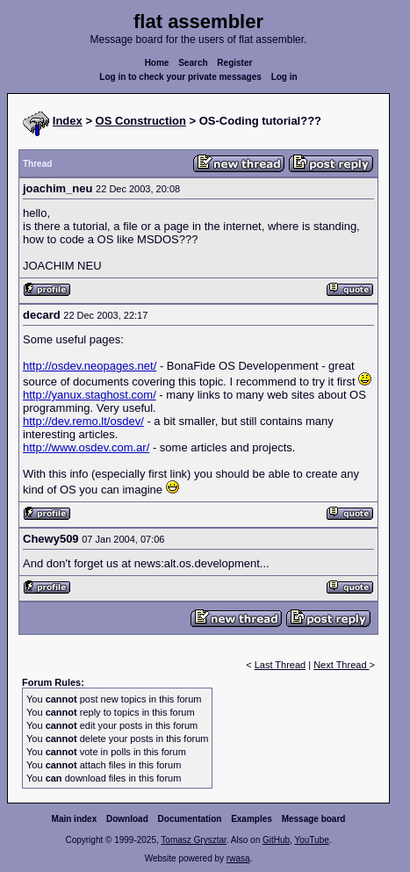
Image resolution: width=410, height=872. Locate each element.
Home (157, 63)
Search (192, 63)
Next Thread (341, 664)
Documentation (190, 819)
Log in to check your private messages (180, 77)
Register (234, 63)
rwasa (238, 858)
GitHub (276, 840)
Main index (74, 819)
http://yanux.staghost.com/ (89, 394)
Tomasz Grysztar (193, 840)
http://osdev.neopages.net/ (89, 365)
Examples (251, 819)
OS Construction (141, 120)
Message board (314, 819)
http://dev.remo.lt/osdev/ (83, 421)
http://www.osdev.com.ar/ (86, 447)
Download (127, 819)
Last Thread (280, 664)
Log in (284, 77)
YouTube (311, 840)
